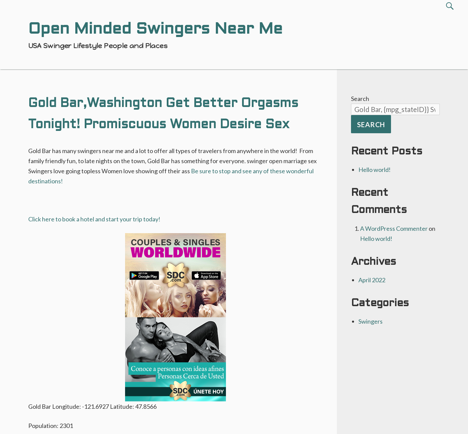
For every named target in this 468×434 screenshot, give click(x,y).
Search (360, 98)
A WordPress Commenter (394, 228)
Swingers (370, 321)
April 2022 (371, 280)
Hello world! (374, 169)
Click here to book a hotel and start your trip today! (94, 219)
